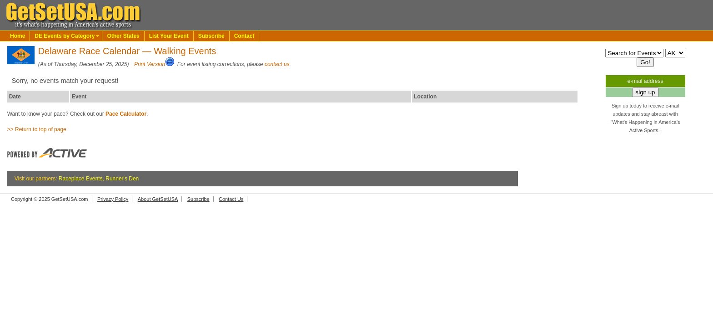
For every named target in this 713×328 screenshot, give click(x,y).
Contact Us (231, 199)
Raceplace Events (81, 178)
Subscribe (211, 36)
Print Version (149, 64)
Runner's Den (122, 178)
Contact (244, 36)
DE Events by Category (65, 36)
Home (17, 36)
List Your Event (169, 36)
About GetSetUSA (158, 199)
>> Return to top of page (36, 129)
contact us (277, 64)
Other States (123, 36)
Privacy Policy (112, 199)
